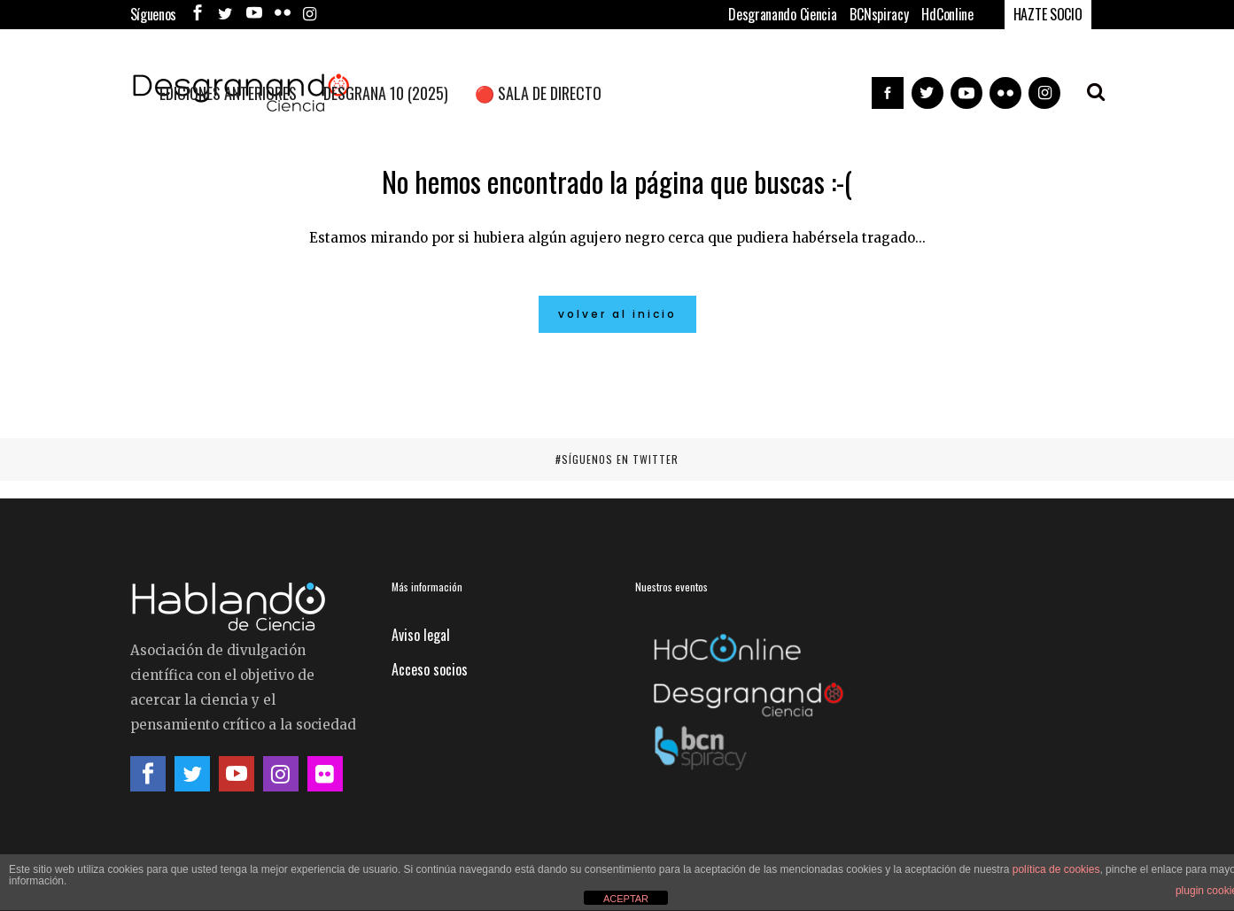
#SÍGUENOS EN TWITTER (617, 459)
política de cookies (1056, 869)
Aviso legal (421, 635)
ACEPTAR (625, 898)
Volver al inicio (617, 313)
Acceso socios (430, 669)
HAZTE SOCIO (1048, 14)
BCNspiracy (879, 14)
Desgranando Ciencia (782, 14)
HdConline (947, 14)
